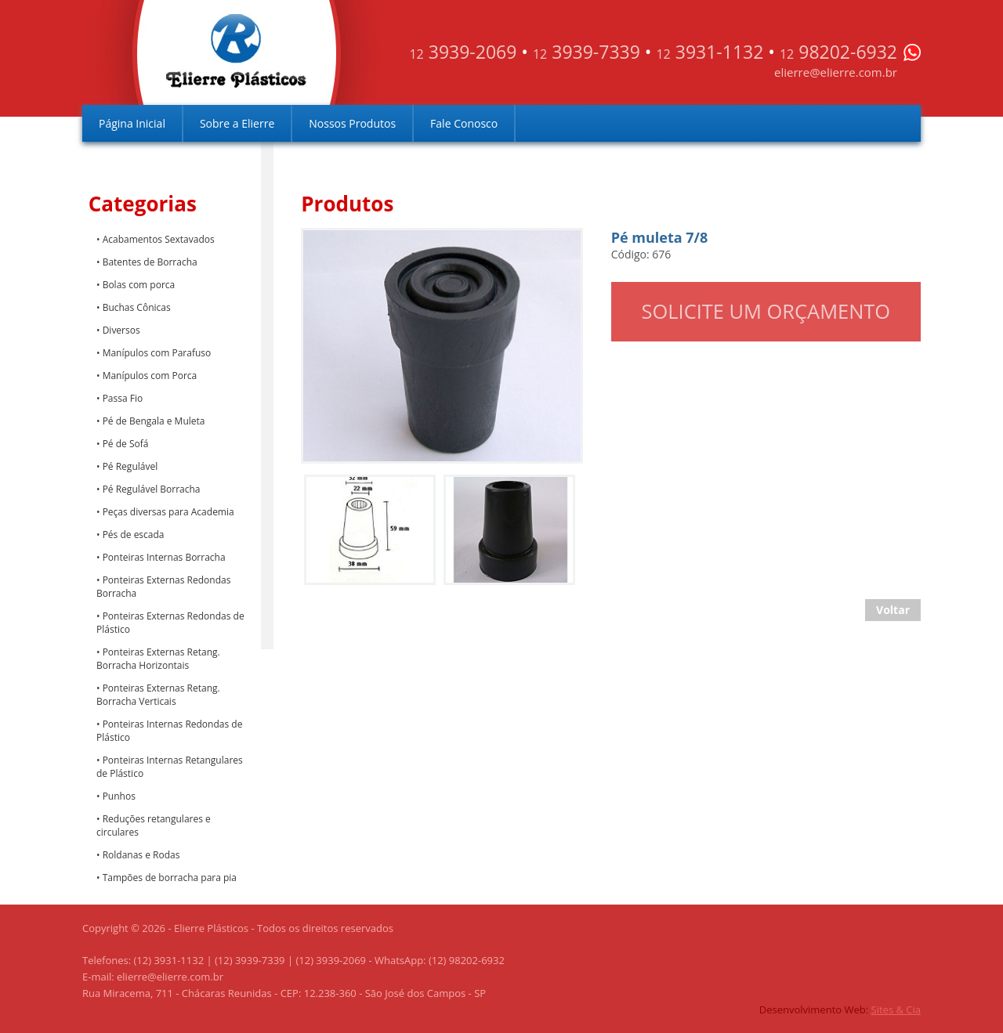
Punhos (119, 796)
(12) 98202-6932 (467, 960)
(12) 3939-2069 (330, 960)
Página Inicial (132, 123)
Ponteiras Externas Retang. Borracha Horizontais (158, 658)
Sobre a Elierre (237, 123)
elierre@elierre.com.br (835, 72)
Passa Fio (123, 398)
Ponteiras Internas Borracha (164, 557)
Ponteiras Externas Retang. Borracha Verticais (158, 694)
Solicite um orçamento (766, 311)
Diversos (121, 330)
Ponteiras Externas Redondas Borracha (163, 586)
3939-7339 (586, 51)
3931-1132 (709, 51)
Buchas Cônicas (137, 307)
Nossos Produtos (352, 123)
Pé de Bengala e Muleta (154, 421)
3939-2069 (462, 51)
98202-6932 (838, 51)
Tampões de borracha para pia (170, 877)
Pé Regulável (130, 466)
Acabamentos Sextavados (159, 239)
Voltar (893, 609)
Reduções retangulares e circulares (153, 825)
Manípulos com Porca (150, 375)
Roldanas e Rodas (141, 854)
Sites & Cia (896, 1009)
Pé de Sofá (126, 443)
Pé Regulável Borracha (152, 489)
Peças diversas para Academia (168, 511)
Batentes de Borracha (150, 262)
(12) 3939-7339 (250, 960)
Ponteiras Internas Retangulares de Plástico (169, 766)
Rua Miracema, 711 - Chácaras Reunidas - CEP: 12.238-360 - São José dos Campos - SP (284, 993)
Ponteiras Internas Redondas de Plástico (169, 730)
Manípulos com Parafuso (157, 352)
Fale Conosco (464, 123)
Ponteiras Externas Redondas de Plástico (170, 622)
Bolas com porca (139, 284)
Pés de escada (134, 534)
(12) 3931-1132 (169, 960)
